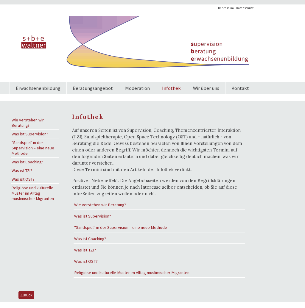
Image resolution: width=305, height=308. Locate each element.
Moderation (137, 88)
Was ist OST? (23, 179)
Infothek (171, 88)
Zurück (26, 295)
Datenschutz (245, 8)
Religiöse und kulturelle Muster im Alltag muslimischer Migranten (33, 193)
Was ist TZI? (22, 170)
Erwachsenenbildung (38, 88)
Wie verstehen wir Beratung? (28, 122)
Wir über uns (206, 88)
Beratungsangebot (93, 88)
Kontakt (240, 88)
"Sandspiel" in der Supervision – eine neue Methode (33, 148)
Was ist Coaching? (27, 162)
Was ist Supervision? (30, 134)
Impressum (226, 8)
